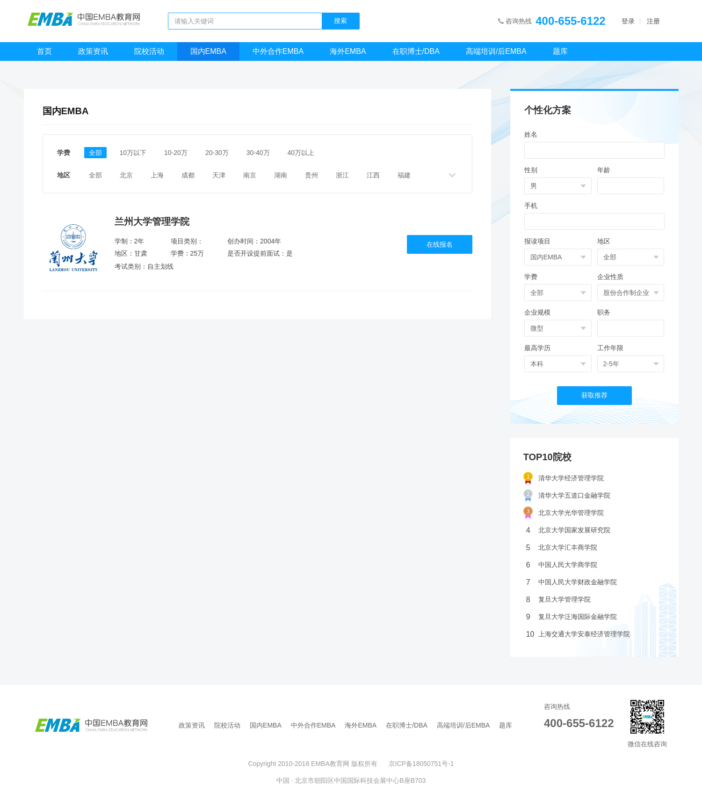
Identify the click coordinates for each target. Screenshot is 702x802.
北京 (126, 175)
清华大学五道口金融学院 (566, 495)
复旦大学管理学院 (558, 599)
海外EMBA (348, 51)
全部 (95, 152)
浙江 (342, 175)
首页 (44, 51)
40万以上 (301, 152)
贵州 (311, 175)
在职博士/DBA (416, 51)
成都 (188, 175)
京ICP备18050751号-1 (421, 763)
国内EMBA (208, 51)
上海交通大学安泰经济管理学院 (578, 634)
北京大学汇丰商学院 (561, 547)
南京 (249, 175)
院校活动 (149, 51)
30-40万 (258, 152)
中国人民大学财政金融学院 (571, 582)
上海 (157, 175)
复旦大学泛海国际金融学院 (571, 617)
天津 (218, 175)
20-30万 (217, 152)
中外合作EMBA (278, 51)
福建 (404, 175)
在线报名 (440, 244)
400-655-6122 (570, 21)
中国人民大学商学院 (561, 565)
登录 (628, 21)
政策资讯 (93, 51)
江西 (373, 175)
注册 (653, 21)
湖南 (280, 175)
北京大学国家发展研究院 (568, 530)
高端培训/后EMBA (496, 51)
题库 (560, 51)
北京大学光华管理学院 (563, 513)
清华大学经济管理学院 (563, 478)
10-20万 (176, 152)
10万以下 (133, 152)
